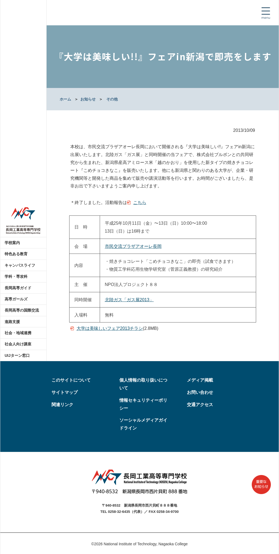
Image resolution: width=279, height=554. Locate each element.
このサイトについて (71, 380)
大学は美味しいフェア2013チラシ (110, 328)
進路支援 (12, 321)
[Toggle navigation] (265, 13)
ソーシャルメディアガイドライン (143, 424)
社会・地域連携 (18, 333)
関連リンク (62, 404)
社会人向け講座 (18, 344)
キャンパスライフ (20, 265)
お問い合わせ (200, 392)
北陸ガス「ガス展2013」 (129, 299)
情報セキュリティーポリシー (143, 404)
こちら (139, 202)
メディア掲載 (200, 380)
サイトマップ (64, 392)
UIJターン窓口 (17, 355)
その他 (112, 99)
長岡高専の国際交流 (22, 310)
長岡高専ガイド (18, 288)
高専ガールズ (16, 299)
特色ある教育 (16, 254)
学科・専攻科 (16, 276)
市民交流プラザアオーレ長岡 (133, 246)
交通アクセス (200, 404)
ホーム (65, 99)
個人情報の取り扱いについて (143, 384)
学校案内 (12, 243)
